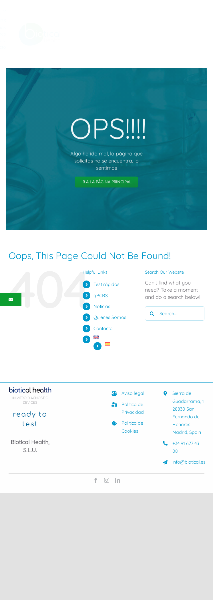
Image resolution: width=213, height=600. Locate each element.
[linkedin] (117, 480)
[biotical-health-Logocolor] (39, 25)
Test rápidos (106, 284)
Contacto (103, 328)
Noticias (101, 306)
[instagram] (106, 480)
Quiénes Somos (109, 317)
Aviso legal (133, 393)
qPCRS (100, 295)
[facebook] (95, 480)
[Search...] (174, 313)
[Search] (152, 313)
